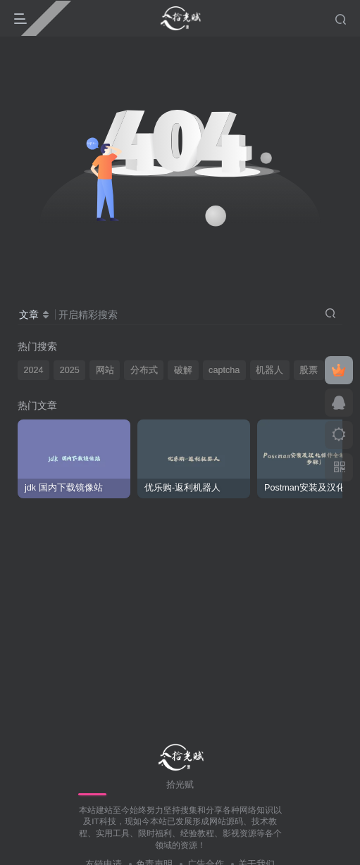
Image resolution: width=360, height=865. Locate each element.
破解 (183, 370)
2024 (34, 370)
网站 (105, 370)
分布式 (144, 370)
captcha (224, 370)
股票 (308, 370)
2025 (70, 370)
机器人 (269, 370)
